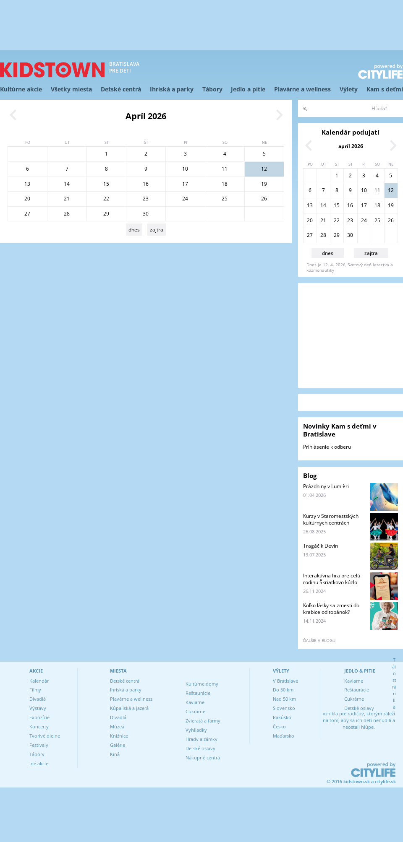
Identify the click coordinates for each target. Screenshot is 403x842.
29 (106, 213)
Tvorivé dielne (44, 736)
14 (67, 183)
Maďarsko (283, 736)
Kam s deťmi (384, 89)
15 (106, 183)
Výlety (349, 89)
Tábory (212, 89)
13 (27, 183)
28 (67, 213)
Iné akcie (38, 763)
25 (225, 198)
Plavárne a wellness (302, 89)
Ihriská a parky (172, 89)
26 (264, 198)
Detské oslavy (200, 748)
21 (67, 198)
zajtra (156, 229)
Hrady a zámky (201, 739)
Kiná (115, 754)
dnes (134, 229)
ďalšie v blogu (319, 640)
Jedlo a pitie (248, 89)
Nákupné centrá (203, 757)
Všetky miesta (71, 89)
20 (27, 198)
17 (185, 183)
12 (264, 168)
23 (146, 198)
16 (146, 183)
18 (225, 183)
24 (185, 198)
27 (27, 213)
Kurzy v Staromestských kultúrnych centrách (331, 519)
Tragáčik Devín (320, 545)
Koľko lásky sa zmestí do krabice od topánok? (331, 609)
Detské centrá (121, 89)
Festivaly (38, 745)
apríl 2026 (350, 146)
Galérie (117, 745)
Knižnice (119, 736)
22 (106, 198)
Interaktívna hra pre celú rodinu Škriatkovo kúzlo (331, 579)
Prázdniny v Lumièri (326, 486)
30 (146, 213)
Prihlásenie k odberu (327, 446)
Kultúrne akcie (21, 89)
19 (264, 183)
